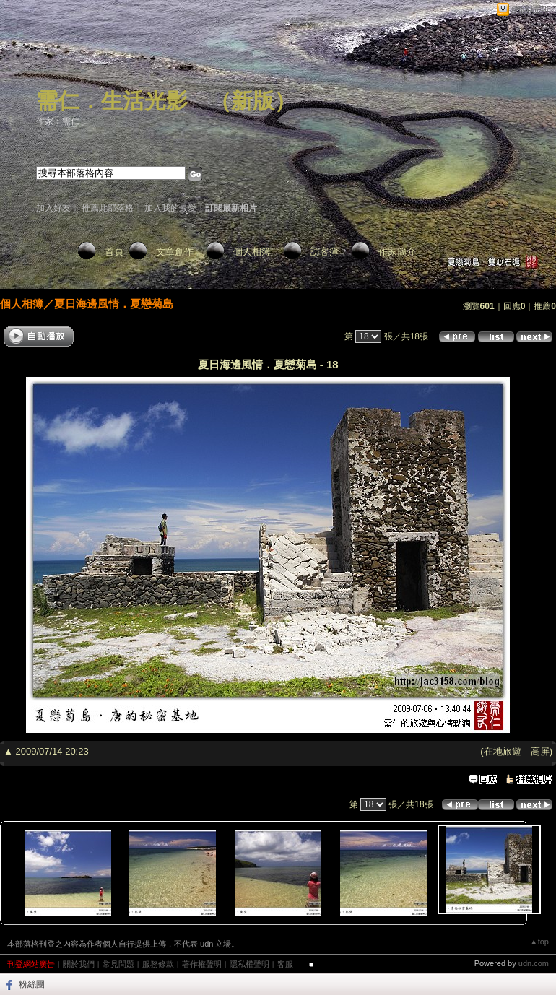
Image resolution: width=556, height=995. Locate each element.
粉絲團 (32, 984)
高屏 (540, 751)
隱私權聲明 (249, 964)
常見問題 (118, 964)
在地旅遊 (502, 751)
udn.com (533, 963)
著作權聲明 (202, 964)
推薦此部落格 (108, 208)
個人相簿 (252, 251)
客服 (285, 964)
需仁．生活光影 (112, 101)
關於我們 (79, 964)
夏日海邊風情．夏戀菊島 (113, 303)
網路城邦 (530, 9)
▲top (539, 941)
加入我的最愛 (170, 208)
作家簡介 (397, 251)
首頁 (114, 251)
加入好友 (53, 208)
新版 (252, 101)
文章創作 (175, 251)
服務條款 (158, 964)
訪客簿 (324, 251)
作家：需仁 (57, 121)
